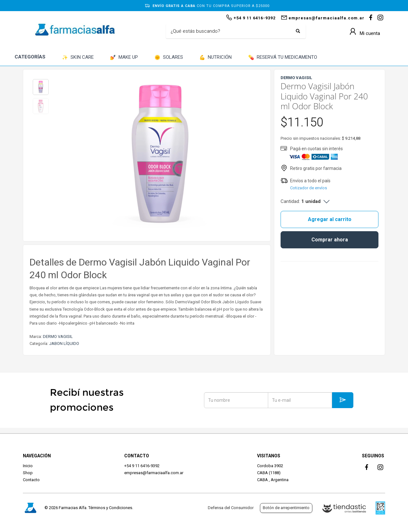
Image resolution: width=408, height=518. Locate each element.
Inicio (28, 465)
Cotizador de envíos (308, 187)
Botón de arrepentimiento (286, 507)
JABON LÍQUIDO (64, 343)
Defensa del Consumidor (231, 507)
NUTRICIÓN (215, 57)
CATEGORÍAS (30, 57)
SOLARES (168, 57)
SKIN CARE (78, 57)
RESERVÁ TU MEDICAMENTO (282, 57)
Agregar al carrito (329, 219)
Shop (28, 472)
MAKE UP (124, 57)
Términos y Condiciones (110, 507)
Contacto (31, 479)
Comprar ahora (329, 240)
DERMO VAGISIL (58, 336)
